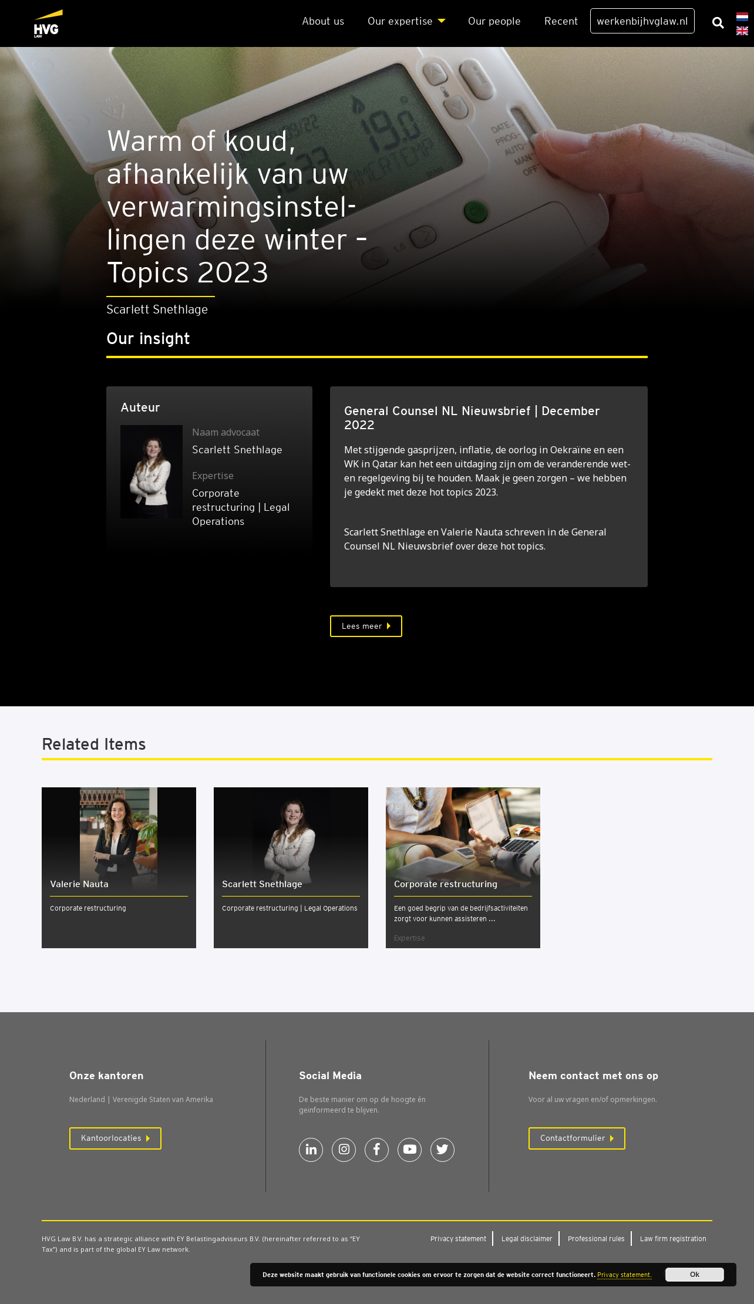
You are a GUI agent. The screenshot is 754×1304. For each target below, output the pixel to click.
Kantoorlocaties (111, 1138)
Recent (561, 21)
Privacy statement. (624, 1275)
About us (323, 21)
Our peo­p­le (494, 21)
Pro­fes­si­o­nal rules (596, 1238)
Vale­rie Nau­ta (79, 883)
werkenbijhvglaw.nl (642, 21)
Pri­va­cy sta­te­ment (458, 1238)
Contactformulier (572, 1138)
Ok (694, 1275)
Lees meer (362, 626)
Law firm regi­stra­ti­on (673, 1238)
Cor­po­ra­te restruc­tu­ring (445, 883)
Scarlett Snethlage (237, 449)
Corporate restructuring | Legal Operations (290, 908)
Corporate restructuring (88, 908)
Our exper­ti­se (400, 21)
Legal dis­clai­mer (527, 1238)
